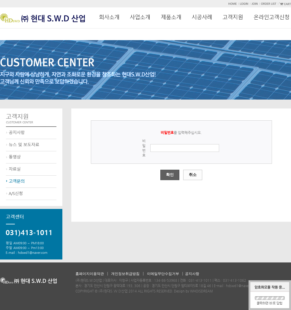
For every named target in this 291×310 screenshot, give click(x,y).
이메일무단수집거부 (163, 274)
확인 (170, 174)
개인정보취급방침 (125, 274)
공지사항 (192, 274)
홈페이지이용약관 (89, 274)
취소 (193, 174)
